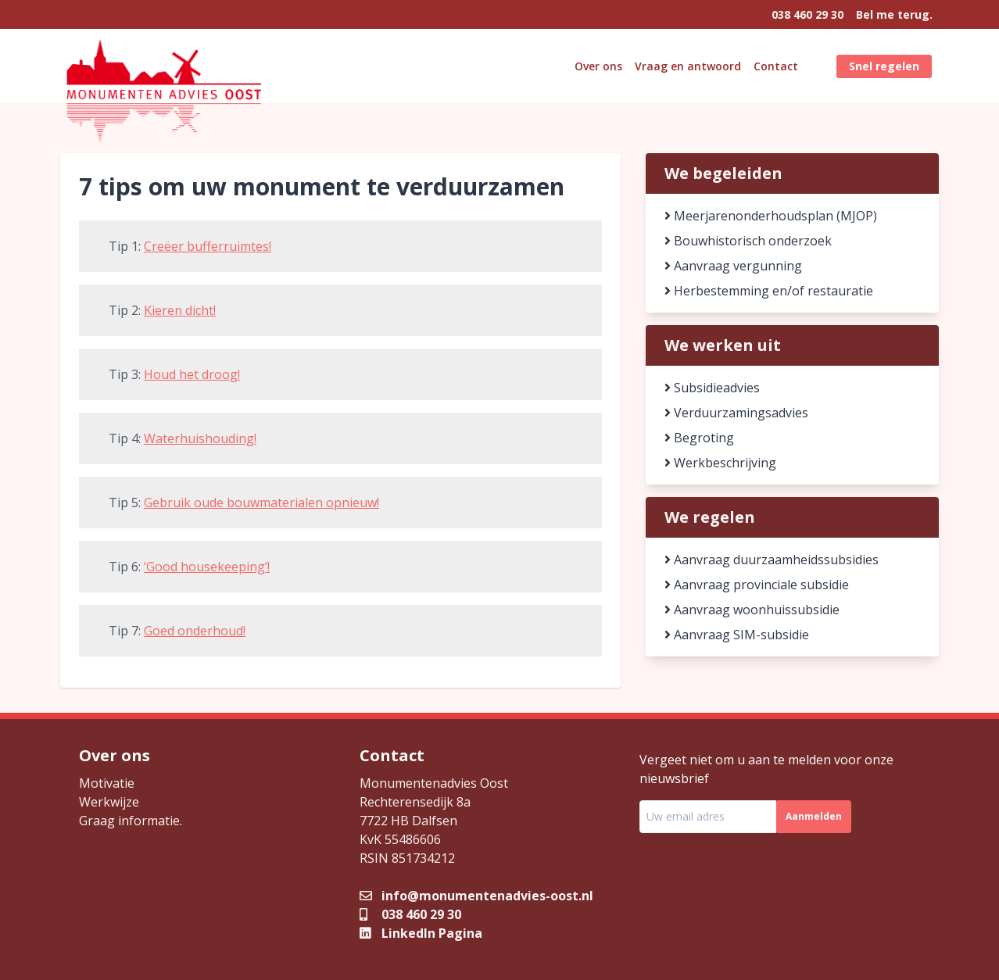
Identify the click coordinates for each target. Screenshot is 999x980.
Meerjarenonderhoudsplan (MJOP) (770, 215)
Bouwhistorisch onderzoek (748, 240)
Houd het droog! (192, 374)
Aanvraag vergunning (733, 265)
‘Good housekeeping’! (207, 566)
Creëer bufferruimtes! (207, 246)
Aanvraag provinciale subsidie (756, 584)
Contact (776, 66)
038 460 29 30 (807, 14)
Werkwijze (109, 801)
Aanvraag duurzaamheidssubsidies (771, 559)
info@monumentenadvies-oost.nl (476, 895)
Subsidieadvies (712, 387)
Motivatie (106, 783)
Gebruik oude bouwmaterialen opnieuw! (261, 502)
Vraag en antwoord (688, 66)
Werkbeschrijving (720, 462)
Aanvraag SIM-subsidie (736, 634)
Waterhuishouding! (200, 438)
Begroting (699, 437)
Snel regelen (884, 66)
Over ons (598, 66)
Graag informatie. (130, 820)
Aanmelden (814, 816)
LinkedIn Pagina (421, 933)
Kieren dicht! (180, 310)
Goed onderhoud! (194, 630)
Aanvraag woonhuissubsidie (752, 609)
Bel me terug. (894, 14)
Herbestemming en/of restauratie (768, 290)
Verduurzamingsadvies (736, 412)
